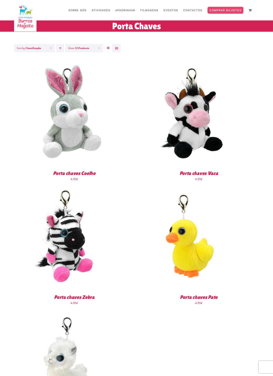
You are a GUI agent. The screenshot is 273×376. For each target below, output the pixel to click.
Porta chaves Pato (199, 306)
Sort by (29, 57)
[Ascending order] (60, 57)
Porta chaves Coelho (74, 182)
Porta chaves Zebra (74, 306)
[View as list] (116, 57)
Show (78, 57)
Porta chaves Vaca (199, 182)
